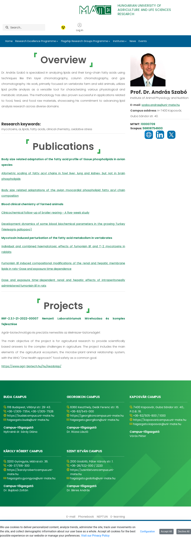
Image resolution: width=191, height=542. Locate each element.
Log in (79, 27)
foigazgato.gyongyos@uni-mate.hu (31, 478)
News (133, 41)
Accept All (166, 531)
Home (9, 41)
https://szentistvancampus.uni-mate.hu (92, 472)
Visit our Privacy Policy (95, 535)
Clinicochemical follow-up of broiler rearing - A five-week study (45, 213)
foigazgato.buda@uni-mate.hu (28, 420)
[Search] (27, 27)
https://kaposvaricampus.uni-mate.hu (159, 420)
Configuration (147, 531)
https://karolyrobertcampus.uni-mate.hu (30, 472)
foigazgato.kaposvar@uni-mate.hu (157, 424)
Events (143, 41)
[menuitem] (71, 516)
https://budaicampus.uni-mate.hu (30, 416)
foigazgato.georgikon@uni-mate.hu (94, 420)
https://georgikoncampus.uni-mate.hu (97, 416)
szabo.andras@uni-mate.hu (161, 105)
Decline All (183, 531)
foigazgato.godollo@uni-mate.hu (92, 478)
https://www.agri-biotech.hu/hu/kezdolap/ (31, 366)
